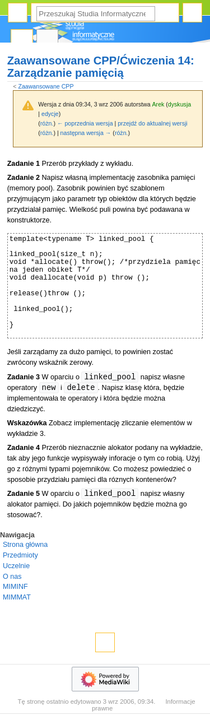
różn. (47, 123)
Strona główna (25, 545)
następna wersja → (85, 132)
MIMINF (15, 587)
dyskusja (179, 104)
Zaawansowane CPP (45, 86)
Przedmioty (20, 555)
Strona (21, 39)
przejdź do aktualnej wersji (152, 123)
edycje (50, 113)
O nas (12, 576)
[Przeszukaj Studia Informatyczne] (95, 13)
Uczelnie (16, 566)
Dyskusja (47, 39)
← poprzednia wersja (85, 123)
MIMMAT (17, 597)
